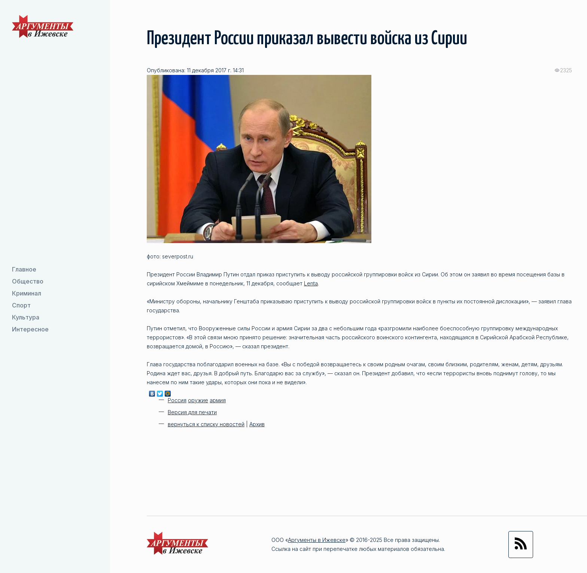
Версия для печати (192, 412)
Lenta (311, 283)
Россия (177, 400)
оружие (198, 400)
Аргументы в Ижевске (317, 540)
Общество (27, 281)
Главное (24, 269)
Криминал (26, 293)
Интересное (30, 329)
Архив (257, 424)
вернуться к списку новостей (206, 424)
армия (218, 400)
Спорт (21, 305)
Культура (25, 317)
